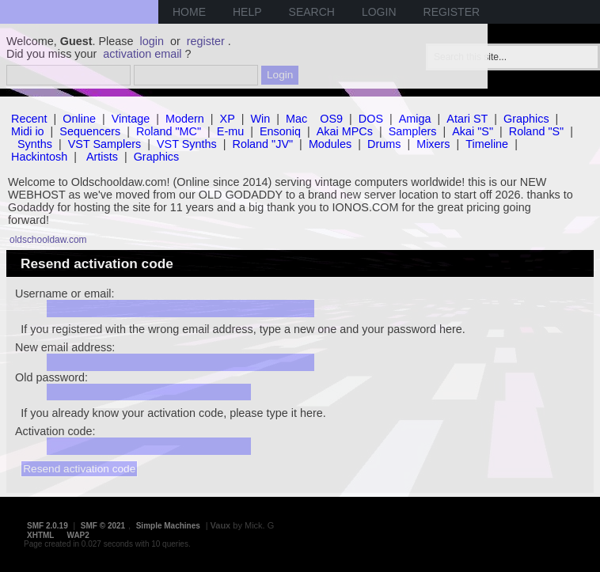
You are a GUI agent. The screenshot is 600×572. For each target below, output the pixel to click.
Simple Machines (168, 525)
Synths (34, 144)
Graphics (526, 118)
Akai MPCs (345, 131)
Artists (102, 156)
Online (79, 118)
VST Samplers (105, 144)
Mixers (433, 144)
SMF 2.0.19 (47, 525)
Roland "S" (536, 131)
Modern (184, 118)
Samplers (413, 131)
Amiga (415, 118)
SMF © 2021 (103, 525)
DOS (371, 118)
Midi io (27, 131)
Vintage (131, 118)
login (152, 41)
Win (261, 118)
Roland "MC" (168, 131)
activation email (142, 53)
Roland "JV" (263, 144)
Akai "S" (472, 131)
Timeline (486, 144)
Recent (29, 118)
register (206, 41)
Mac (296, 118)
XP (227, 118)
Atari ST (467, 118)
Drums (384, 144)
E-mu (230, 131)
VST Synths (187, 144)
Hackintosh (39, 156)
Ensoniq (280, 131)
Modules (330, 144)
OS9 (331, 118)
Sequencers (89, 131)
